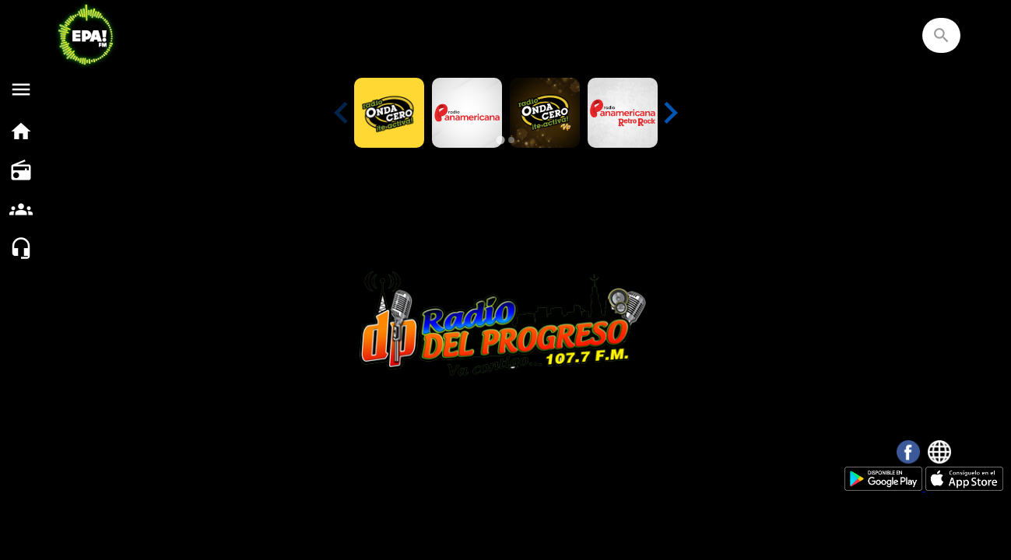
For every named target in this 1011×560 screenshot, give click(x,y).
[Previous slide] (342, 112)
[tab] (500, 139)
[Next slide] (669, 112)
